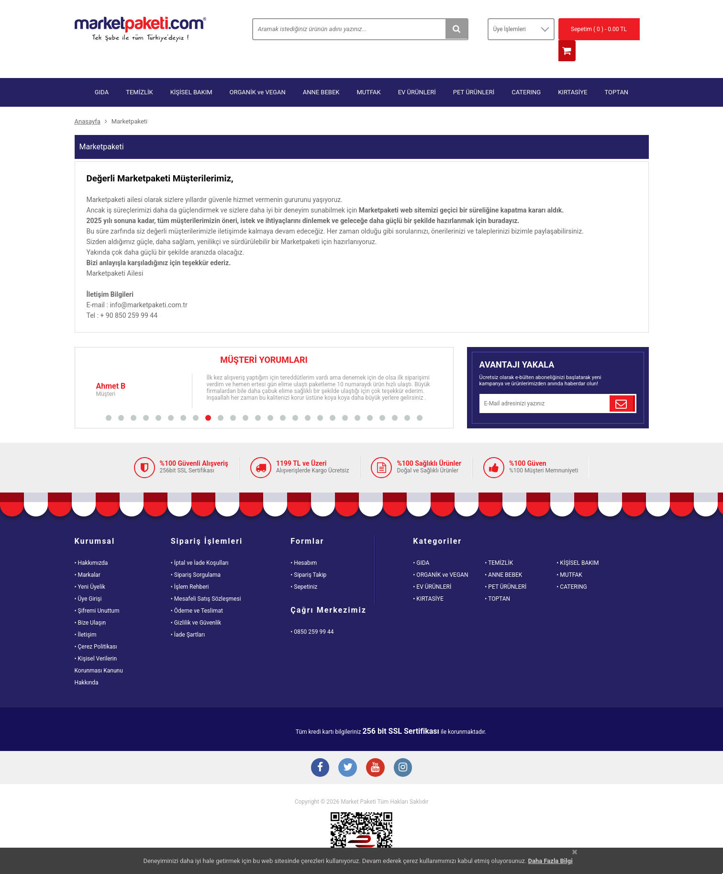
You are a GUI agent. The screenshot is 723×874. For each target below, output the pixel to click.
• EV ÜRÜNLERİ (432, 567)
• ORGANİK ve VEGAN (440, 555)
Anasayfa (87, 102)
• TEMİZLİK (499, 543)
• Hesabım (303, 543)
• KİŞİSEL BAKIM (577, 543)
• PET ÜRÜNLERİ (505, 567)
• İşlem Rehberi (190, 567)
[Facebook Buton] (318, 749)
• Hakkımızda (91, 543)
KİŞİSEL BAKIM (191, 73)
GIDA (102, 73)
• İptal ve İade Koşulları (200, 543)
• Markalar (87, 555)
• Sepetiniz (303, 567)
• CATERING (571, 567)
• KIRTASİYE (428, 579)
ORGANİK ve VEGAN (258, 73)
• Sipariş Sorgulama (196, 555)
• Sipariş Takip (308, 555)
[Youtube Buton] (376, 749)
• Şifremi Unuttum (97, 591)
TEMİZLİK (139, 73)
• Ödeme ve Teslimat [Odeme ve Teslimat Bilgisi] (197, 591)
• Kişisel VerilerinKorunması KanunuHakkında (99, 651)
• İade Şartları (188, 615)
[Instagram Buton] (404, 749)
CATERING (526, 73)
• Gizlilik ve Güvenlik (196, 603)
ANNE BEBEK (321, 73)
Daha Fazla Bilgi (550, 860)
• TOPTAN (497, 579)
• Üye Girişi (88, 579)
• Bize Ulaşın (90, 603)
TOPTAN (616, 73)
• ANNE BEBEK (503, 555)
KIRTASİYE (572, 73)
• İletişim (86, 615)
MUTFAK (368, 73)
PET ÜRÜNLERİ (474, 73)
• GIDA (421, 543)
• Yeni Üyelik (90, 567)
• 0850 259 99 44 (312, 612)
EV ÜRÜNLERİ (417, 73)
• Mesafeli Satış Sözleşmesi (206, 579)
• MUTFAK (569, 555)
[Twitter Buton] (347, 749)
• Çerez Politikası (96, 627)
